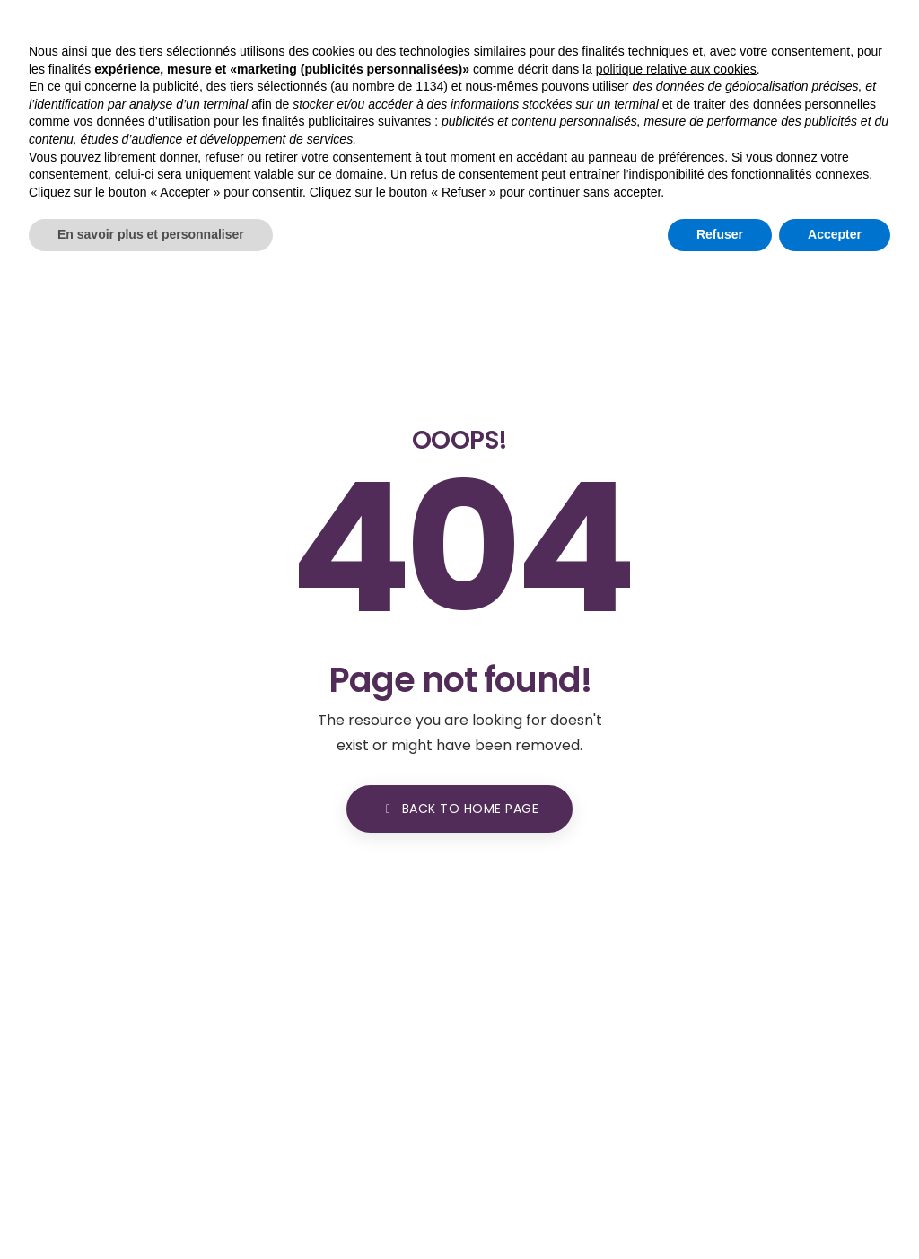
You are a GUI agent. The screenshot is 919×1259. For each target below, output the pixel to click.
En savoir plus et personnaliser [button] (150, 1209)
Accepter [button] (835, 1209)
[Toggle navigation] (887, 79)
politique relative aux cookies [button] (676, 1044)
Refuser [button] (719, 1209)
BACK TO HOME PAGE (459, 808)
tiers (241, 1061)
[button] (814, 80)
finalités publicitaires (318, 1096)
